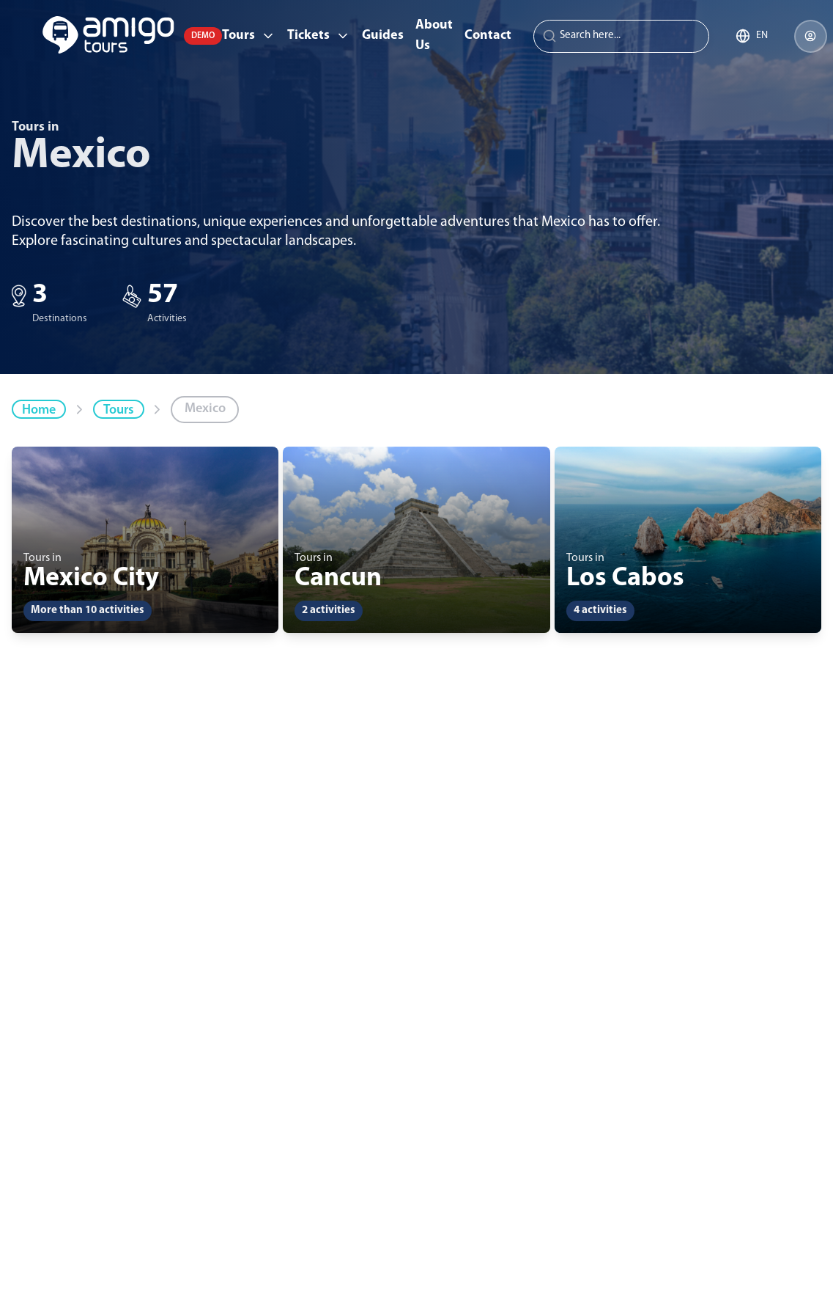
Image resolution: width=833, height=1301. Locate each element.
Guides (383, 36)
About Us (434, 35)
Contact (487, 36)
